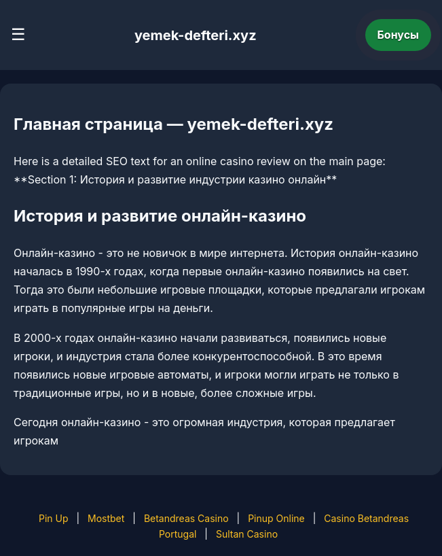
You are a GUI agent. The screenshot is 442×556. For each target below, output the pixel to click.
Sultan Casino (247, 534)
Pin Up (54, 518)
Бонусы (398, 34)
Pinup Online (276, 518)
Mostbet (106, 518)
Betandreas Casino (186, 518)
